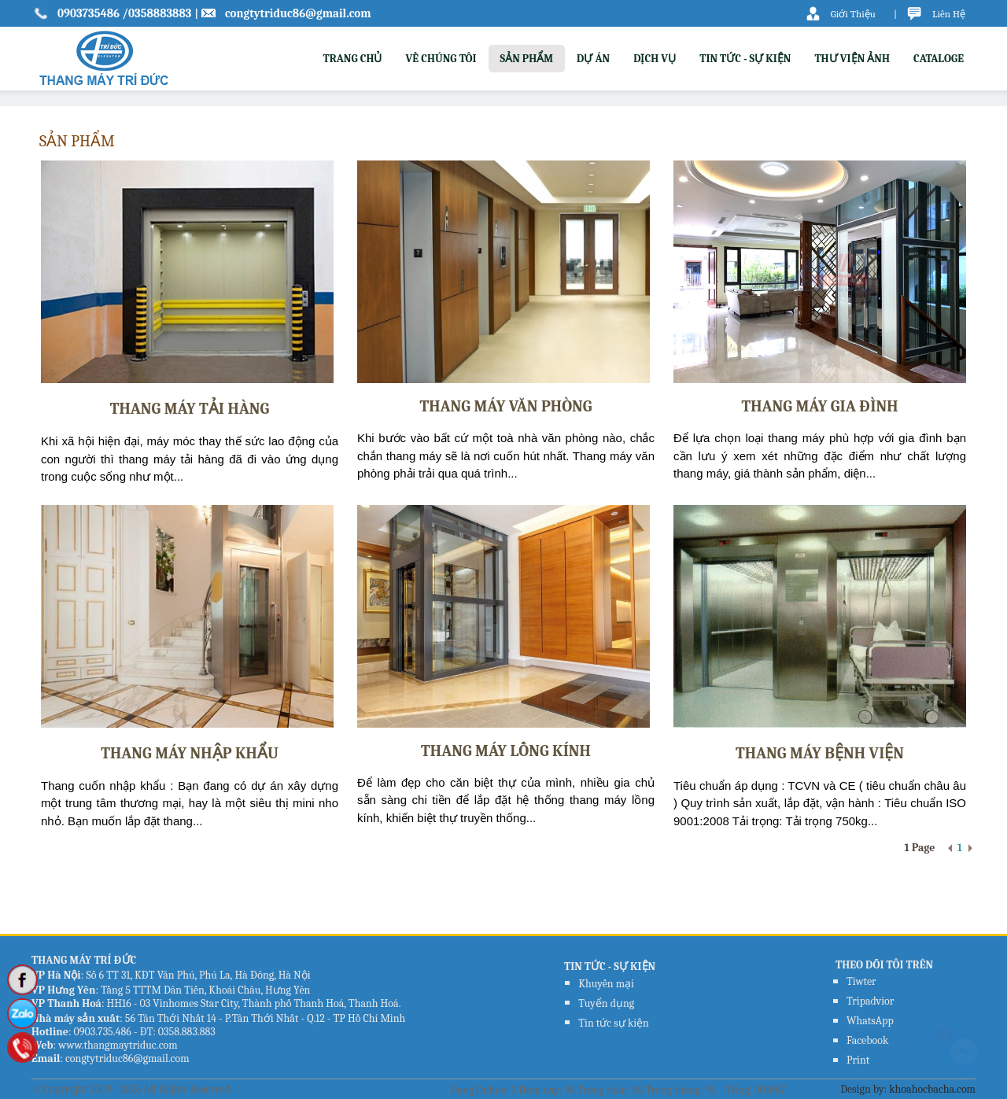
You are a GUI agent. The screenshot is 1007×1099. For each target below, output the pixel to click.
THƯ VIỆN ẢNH (852, 58)
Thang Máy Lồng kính (506, 751)
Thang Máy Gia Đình (819, 406)
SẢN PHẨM (527, 58)
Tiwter (861, 981)
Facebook (867, 1040)
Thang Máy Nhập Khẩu (189, 753)
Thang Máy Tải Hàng (190, 409)
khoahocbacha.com (932, 1089)
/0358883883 (156, 13)
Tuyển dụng (606, 1003)
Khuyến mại (606, 983)
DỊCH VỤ (654, 58)
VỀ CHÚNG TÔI (440, 58)
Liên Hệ (948, 14)
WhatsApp (870, 1020)
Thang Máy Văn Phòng (505, 406)
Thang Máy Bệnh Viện (820, 753)
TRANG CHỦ (352, 58)
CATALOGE (938, 58)
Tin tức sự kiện (613, 1023)
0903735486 (89, 13)
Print (858, 1060)
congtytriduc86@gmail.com (298, 13)
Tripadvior (870, 1001)
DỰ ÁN (593, 58)
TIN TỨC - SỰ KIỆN (745, 58)
